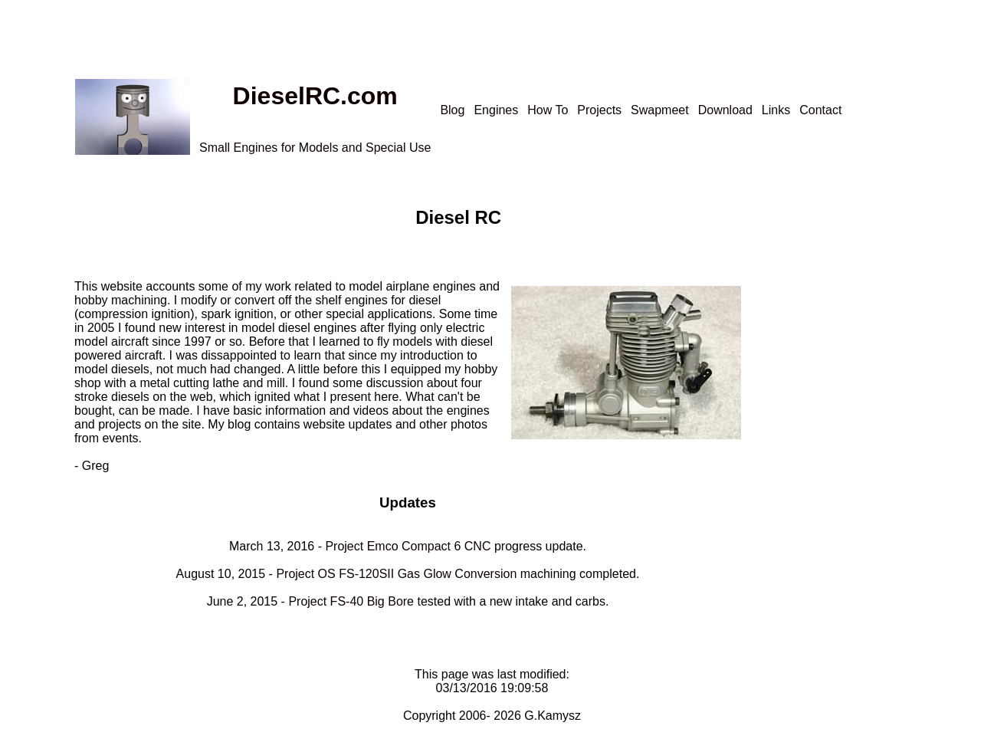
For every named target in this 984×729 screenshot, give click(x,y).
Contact (820, 110)
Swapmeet (660, 110)
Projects (599, 110)
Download (725, 110)
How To (547, 110)
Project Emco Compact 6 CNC (407, 546)
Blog (452, 110)
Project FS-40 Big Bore (351, 601)
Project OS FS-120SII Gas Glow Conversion (396, 573)
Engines (496, 110)
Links (776, 110)
